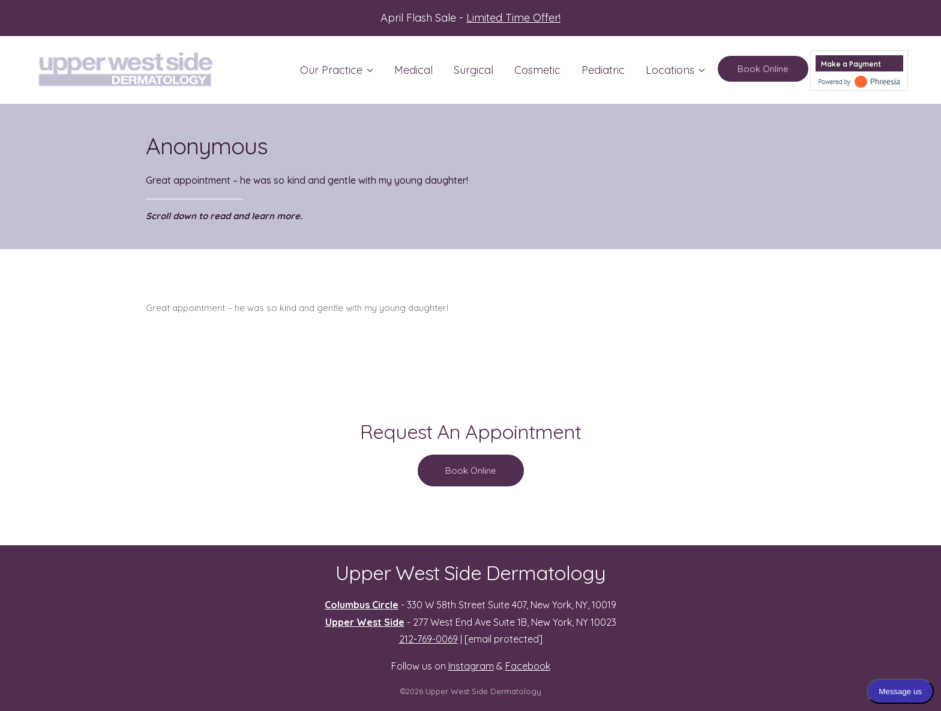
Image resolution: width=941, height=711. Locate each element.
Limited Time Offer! (513, 18)
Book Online (763, 68)
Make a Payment (851, 63)
